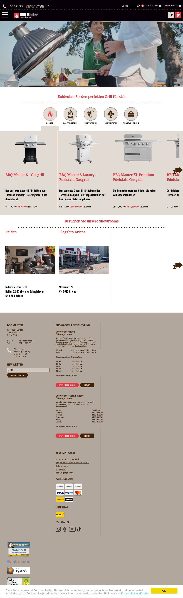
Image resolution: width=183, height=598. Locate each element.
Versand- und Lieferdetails (68, 459)
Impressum (61, 469)
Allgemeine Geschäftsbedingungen (72, 462)
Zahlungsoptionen (64, 473)
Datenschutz (62, 466)
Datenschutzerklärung (135, 594)
